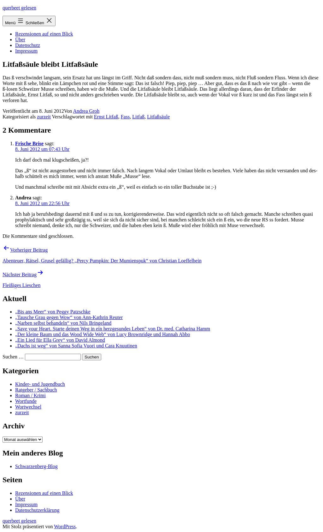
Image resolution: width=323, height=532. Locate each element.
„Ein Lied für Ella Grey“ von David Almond (60, 340)
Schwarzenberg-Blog (36, 466)
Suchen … (13, 356)
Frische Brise (29, 143)
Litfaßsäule (158, 116)
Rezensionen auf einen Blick (44, 34)
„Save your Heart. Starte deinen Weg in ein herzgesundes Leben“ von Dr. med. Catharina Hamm (112, 328)
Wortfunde (26, 401)
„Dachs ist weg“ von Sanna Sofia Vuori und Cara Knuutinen (76, 345)
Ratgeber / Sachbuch (36, 389)
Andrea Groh (86, 111)
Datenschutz (27, 45)
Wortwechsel (28, 406)
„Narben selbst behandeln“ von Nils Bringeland (63, 323)
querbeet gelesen (19, 7)
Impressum (26, 51)
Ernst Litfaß (106, 116)
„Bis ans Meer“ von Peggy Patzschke (53, 311)
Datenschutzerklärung (37, 510)
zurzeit (44, 116)
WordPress (65, 526)
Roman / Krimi (30, 395)
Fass (125, 116)
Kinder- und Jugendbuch (40, 384)
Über (20, 39)
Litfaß (138, 116)
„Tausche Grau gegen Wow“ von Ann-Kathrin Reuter (69, 317)
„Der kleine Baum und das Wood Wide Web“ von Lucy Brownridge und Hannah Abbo (102, 334)
